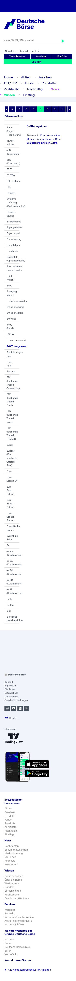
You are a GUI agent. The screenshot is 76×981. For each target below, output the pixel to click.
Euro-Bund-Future (9, 503)
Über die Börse (13, 879)
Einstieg (29, 95)
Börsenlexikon (12, 890)
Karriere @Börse (14, 924)
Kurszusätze (53, 135)
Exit (8, 610)
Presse (8, 943)
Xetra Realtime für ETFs (18, 920)
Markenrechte (11, 696)
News (55, 89)
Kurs (42, 135)
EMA (9, 285)
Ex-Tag (10, 604)
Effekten (10, 192)
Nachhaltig (35, 89)
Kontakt (23, 51)
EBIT (9, 169)
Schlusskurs (33, 142)
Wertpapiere (11, 883)
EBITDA (10, 175)
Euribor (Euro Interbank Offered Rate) (11, 458)
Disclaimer (10, 689)
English (35, 51)
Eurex (9, 444)
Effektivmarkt (13, 221)
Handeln (9, 887)
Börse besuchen (13, 876)
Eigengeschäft (14, 227)
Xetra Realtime (17, 56)
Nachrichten (11, 846)
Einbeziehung (13, 239)
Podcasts (9, 860)
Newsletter (11, 51)
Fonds (29, 83)
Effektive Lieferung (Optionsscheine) (15, 202)
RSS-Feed (10, 857)
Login (36, 61)
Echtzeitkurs (13, 181)
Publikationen (12, 894)
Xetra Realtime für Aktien (19, 917)
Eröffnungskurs (16, 346)
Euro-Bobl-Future (9, 490)
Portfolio (62, 56)
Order (58, 139)
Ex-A (9, 599)
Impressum (10, 685)
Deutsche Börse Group (17, 947)
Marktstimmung (13, 853)
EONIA (10, 334)
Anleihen (45, 77)
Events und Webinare (16, 898)
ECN (8, 187)
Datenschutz (11, 692)
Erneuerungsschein (16, 339)
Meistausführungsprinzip (40, 139)
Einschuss (12, 251)
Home (8, 77)
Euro (9, 471)
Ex (7, 545)
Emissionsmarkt (15, 306)
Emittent (11, 318)
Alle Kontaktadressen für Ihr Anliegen (27, 969)
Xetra (54, 142)
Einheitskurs (13, 245)
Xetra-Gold (10, 954)
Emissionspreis (14, 312)
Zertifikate (11, 89)
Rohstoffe (49, 83)
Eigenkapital (13, 233)
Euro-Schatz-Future (10, 517)
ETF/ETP (10, 83)
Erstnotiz (11, 371)
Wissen (9, 95)
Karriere (9, 939)
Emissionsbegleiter (16, 300)
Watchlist (41, 56)
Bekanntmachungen (16, 849)
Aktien (26, 77)
